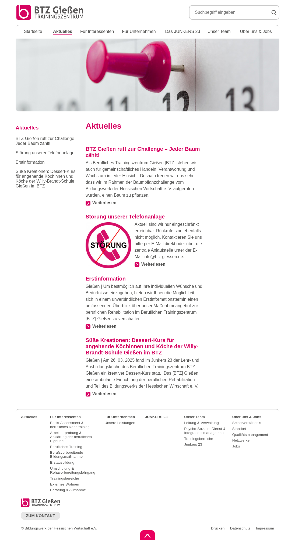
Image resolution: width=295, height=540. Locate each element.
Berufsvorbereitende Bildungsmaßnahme (66, 454)
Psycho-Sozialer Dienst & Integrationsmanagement (204, 431)
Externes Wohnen (64, 484)
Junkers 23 (193, 444)
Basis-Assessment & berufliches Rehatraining (70, 425)
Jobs (236, 446)
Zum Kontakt (40, 515)
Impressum (265, 528)
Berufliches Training (66, 447)
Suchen (274, 12)
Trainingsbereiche (64, 478)
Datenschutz (240, 528)
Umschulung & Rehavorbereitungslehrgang (72, 470)
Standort (239, 429)
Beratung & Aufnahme (68, 490)
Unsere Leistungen (119, 423)
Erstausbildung (62, 462)
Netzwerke (241, 440)
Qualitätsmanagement (250, 435)
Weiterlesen (104, 202)
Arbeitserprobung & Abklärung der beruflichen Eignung (71, 437)
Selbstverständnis (246, 423)
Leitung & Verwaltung (201, 423)
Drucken (218, 528)
